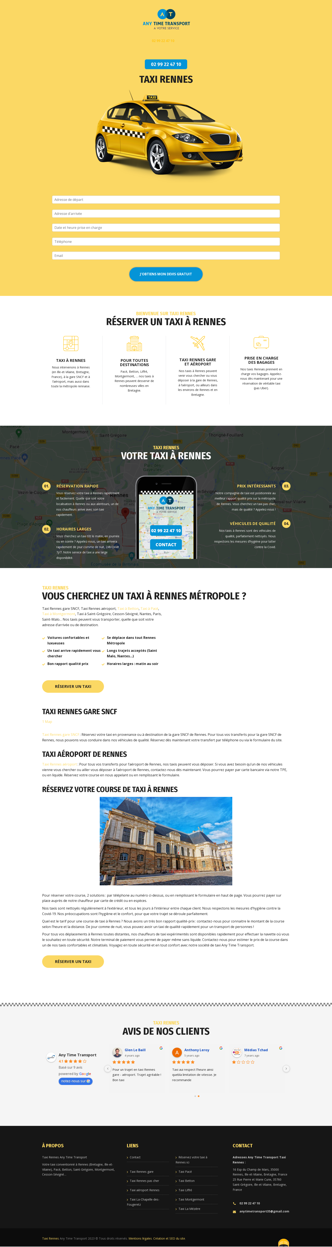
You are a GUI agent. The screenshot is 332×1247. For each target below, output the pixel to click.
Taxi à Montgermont (58, 614)
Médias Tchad (256, 1050)
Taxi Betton (186, 1181)
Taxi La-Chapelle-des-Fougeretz (143, 1201)
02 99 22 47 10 (246, 1203)
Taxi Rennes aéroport (59, 764)
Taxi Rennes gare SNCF (60, 734)
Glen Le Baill (135, 1050)
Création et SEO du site (169, 1238)
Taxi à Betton (128, 608)
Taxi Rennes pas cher (144, 1181)
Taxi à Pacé (149, 608)
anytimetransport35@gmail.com (261, 1211)
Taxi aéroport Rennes (144, 1190)
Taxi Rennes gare (142, 1172)
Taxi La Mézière (189, 1209)
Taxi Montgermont (191, 1199)
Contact (135, 1157)
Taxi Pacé (185, 1172)
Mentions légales (140, 1238)
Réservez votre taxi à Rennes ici (191, 1159)
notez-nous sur (75, 1081)
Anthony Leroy (197, 1050)
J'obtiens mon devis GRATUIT (166, 274)
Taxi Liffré (185, 1190)
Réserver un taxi (73, 686)
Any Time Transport (78, 1054)
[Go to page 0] (195, 1096)
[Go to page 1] (198, 1096)
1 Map (47, 721)
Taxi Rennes (50, 1238)
